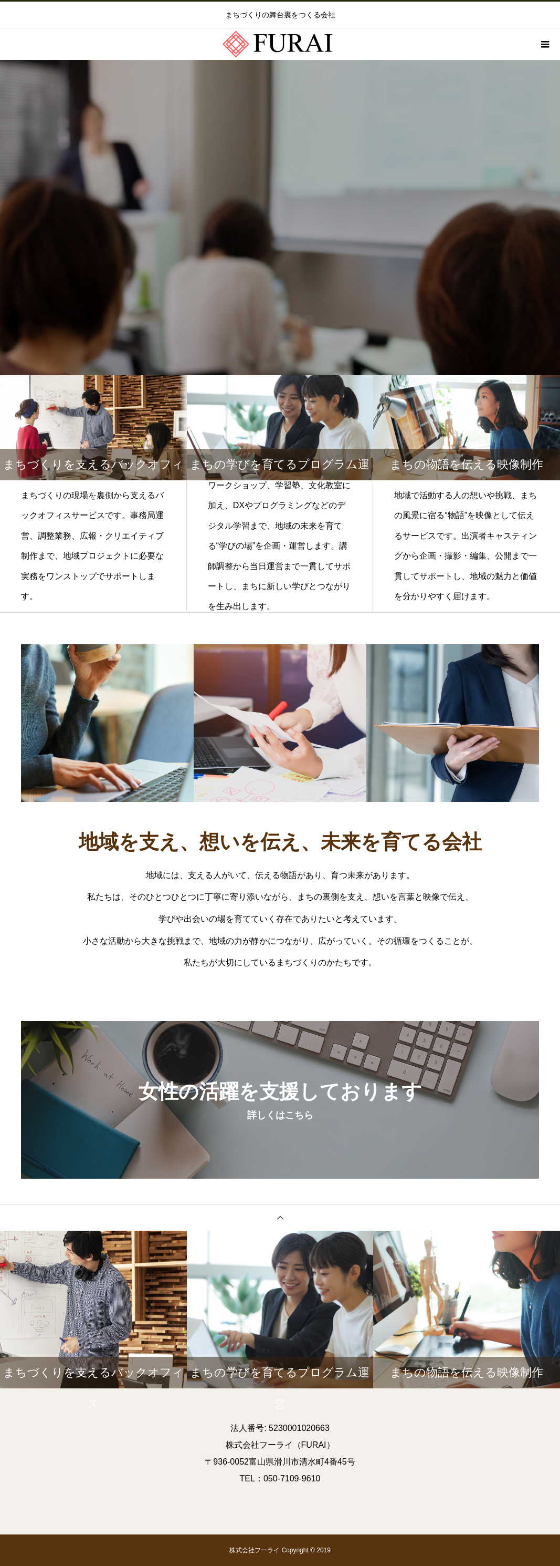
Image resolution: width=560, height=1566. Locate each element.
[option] (280, 217)
